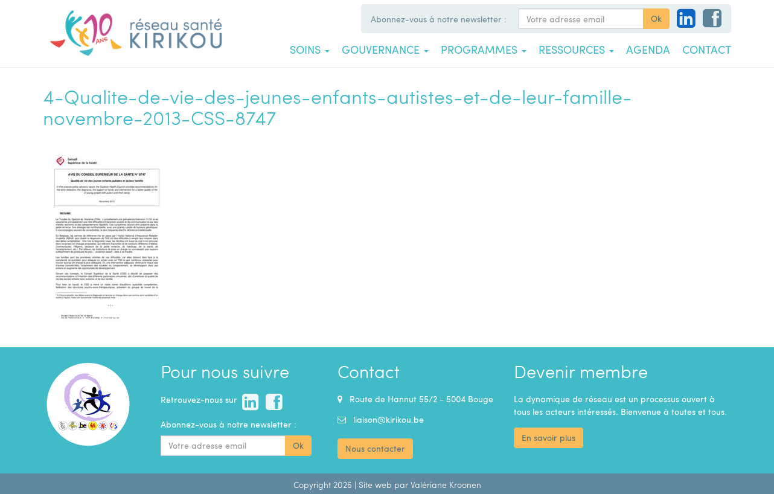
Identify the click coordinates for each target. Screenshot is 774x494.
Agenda (648, 49)
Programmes (483, 49)
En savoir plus (548, 437)
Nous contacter (375, 448)
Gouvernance (385, 49)
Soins (310, 49)
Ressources (576, 49)
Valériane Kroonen (446, 484)
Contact (706, 49)
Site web (375, 484)
